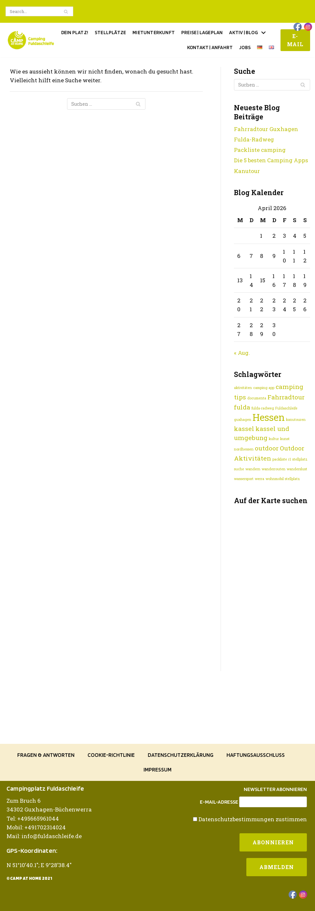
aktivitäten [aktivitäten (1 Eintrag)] (243, 387)
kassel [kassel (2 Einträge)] (244, 428)
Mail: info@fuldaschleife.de (44, 836)
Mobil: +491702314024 (36, 827)
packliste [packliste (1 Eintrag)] (279, 459)
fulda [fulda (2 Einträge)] (242, 407)
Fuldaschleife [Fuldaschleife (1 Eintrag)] (286, 408)
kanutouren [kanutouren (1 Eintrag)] (296, 419)
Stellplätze (110, 32)
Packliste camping (260, 150)
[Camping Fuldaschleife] (31, 40)
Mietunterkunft (153, 32)
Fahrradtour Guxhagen (266, 129)
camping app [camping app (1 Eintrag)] (263, 387)
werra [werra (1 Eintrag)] (259, 478)
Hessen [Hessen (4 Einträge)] (269, 417)
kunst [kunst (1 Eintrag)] (285, 438)
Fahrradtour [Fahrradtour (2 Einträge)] (286, 397)
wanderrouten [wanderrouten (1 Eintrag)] (273, 469)
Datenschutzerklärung (180, 755)
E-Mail (295, 40)
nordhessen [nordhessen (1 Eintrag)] (243, 449)
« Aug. (242, 352)
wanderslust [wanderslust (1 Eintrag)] (297, 469)
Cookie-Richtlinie (111, 755)
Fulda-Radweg (254, 139)
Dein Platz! (74, 32)
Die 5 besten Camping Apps (271, 160)
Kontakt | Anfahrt (210, 47)
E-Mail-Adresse (219, 802)
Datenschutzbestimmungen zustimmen (253, 819)
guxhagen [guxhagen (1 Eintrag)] (242, 419)
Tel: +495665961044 (33, 818)
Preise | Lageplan (202, 32)
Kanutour (247, 171)
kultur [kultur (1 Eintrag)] (274, 438)
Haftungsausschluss (255, 755)
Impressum (157, 769)
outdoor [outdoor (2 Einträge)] (267, 448)
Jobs (245, 47)
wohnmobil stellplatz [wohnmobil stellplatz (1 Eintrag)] (283, 478)
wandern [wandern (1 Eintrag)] (252, 469)
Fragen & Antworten (46, 755)
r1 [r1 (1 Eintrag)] (289, 459)
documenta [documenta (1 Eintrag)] (256, 398)
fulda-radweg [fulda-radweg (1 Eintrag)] (263, 408)
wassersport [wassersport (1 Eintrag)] (243, 478)
